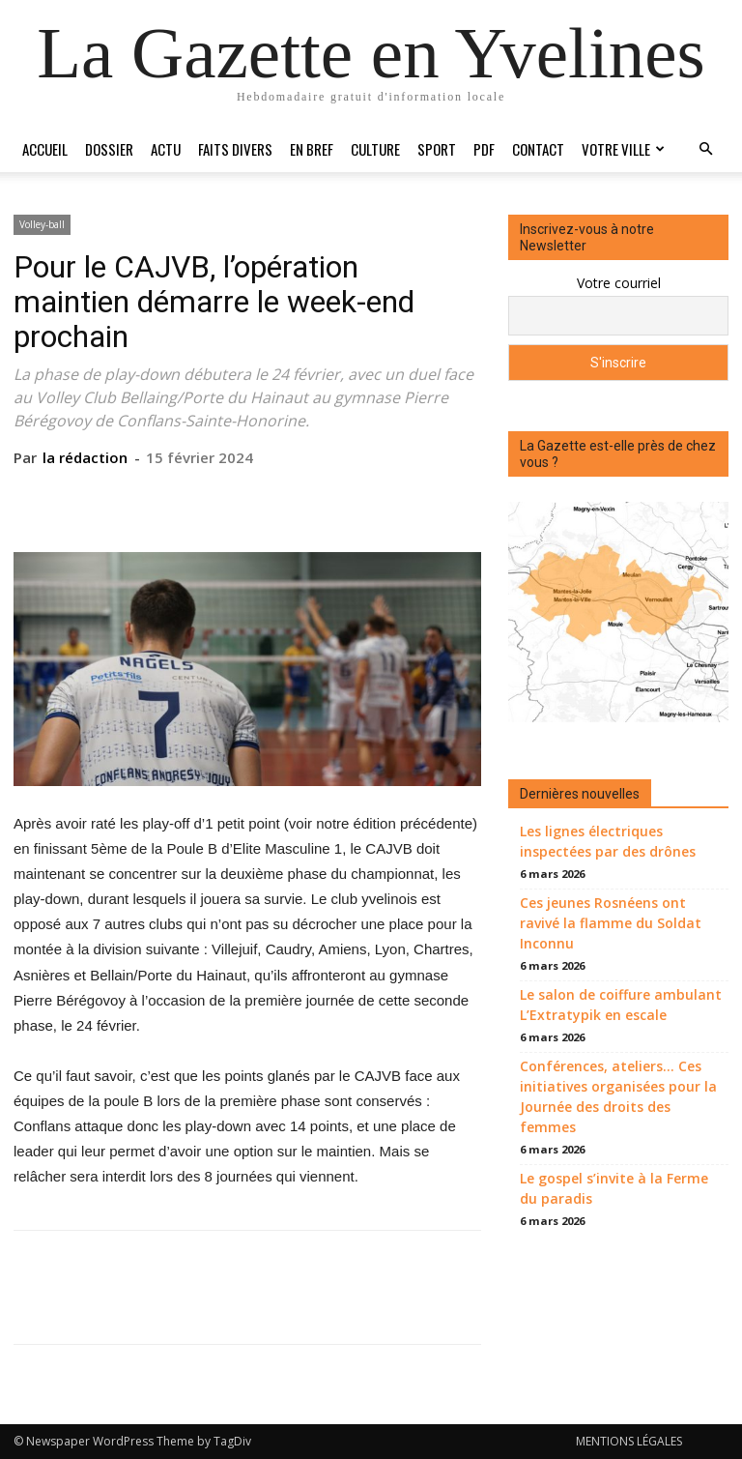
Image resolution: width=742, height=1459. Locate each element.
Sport (436, 149)
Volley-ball (42, 224)
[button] (705, 149)
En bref (311, 149)
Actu (166, 149)
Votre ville (623, 149)
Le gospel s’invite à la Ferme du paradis (614, 1188)
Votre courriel (619, 283)
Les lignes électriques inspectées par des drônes (608, 841)
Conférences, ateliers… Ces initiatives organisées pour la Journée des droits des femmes (618, 1096)
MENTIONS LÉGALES (629, 1441)
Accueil (45, 149)
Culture (375, 149)
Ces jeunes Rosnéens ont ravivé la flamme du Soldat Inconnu (610, 922)
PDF (484, 149)
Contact (538, 149)
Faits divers (235, 149)
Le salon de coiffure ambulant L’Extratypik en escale (621, 1004)
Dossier (109, 149)
